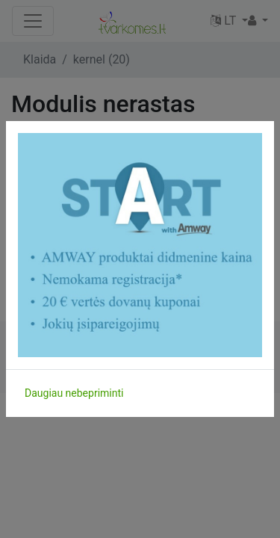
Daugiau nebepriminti (74, 393)
